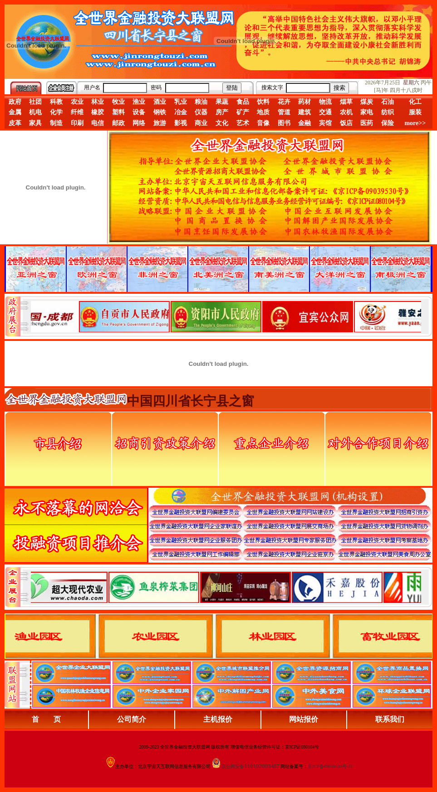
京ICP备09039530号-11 (330, 766)
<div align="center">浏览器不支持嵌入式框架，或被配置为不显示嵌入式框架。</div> (226, 587)
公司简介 (131, 719)
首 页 (46, 719)
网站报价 (303, 719)
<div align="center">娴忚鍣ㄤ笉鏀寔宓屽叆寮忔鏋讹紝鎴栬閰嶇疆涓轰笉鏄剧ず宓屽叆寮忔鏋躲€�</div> (226, 316)
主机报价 (217, 719)
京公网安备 (232, 766)
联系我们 (389, 719)
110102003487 (262, 766)
